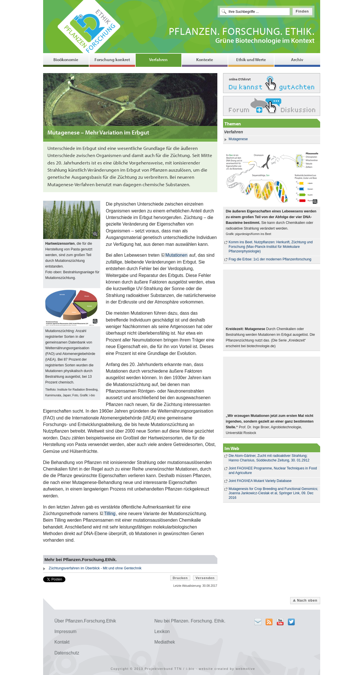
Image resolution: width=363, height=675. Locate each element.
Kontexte (204, 59)
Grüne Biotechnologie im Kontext (241, 36)
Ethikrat (271, 83)
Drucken (180, 578)
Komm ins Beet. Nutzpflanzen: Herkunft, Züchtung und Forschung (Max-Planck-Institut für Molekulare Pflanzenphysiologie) (271, 246)
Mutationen (176, 255)
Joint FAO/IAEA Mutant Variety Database (260, 481)
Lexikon (162, 631)
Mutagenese (238, 139)
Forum (271, 106)
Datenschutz (67, 652)
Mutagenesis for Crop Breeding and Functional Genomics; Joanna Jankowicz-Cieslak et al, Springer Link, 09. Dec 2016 (273, 493)
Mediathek (165, 642)
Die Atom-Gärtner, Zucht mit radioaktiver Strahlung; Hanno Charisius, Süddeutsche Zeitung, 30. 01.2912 (269, 458)
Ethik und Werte (251, 59)
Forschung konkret (112, 59)
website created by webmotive (227, 668)
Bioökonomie (65, 59)
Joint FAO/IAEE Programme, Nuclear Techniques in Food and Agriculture (273, 470)
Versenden (205, 578)
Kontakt (62, 642)
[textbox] (255, 11)
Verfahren (158, 59)
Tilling (109, 513)
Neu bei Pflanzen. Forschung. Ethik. (190, 620)
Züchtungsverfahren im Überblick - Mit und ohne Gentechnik (95, 568)
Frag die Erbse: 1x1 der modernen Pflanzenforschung (270, 259)
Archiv (297, 59)
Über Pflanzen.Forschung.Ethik (85, 620)
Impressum (66, 631)
